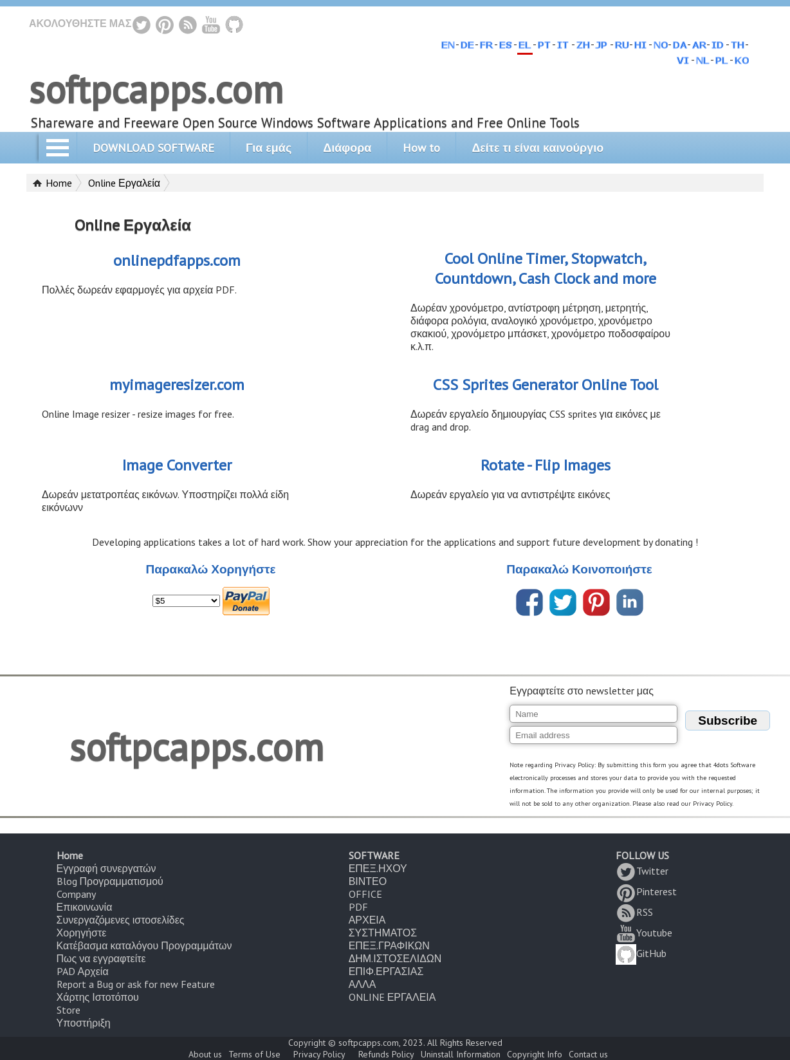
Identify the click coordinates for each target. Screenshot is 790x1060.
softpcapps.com (156, 89)
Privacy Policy (319, 1054)
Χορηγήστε (82, 932)
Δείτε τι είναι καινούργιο (537, 147)
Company (76, 894)
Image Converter (177, 465)
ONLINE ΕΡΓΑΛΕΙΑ (392, 996)
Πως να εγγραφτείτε (101, 958)
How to (421, 147)
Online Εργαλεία (124, 182)
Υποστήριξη (84, 1022)
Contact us (588, 1054)
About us (205, 1054)
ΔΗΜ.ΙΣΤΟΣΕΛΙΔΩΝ (395, 958)
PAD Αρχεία (83, 971)
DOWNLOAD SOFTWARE (153, 147)
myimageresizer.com (176, 385)
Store (68, 1009)
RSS (634, 912)
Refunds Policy (386, 1054)
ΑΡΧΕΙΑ (367, 919)
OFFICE (365, 894)
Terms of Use (254, 1054)
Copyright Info (534, 1054)
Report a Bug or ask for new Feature (136, 984)
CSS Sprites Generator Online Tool (545, 385)
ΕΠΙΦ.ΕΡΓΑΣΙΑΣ (386, 971)
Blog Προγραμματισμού (110, 881)
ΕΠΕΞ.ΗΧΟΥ (378, 868)
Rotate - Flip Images (546, 465)
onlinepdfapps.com (177, 260)
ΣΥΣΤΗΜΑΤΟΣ (383, 932)
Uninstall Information (461, 1054)
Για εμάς (268, 147)
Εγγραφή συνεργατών (106, 868)
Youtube (644, 932)
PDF (358, 906)
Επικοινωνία (85, 906)
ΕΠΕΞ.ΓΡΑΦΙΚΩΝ (389, 945)
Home (59, 182)
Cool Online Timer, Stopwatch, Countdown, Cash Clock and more (545, 268)
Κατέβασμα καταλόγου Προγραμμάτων (144, 945)
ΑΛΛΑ (362, 984)
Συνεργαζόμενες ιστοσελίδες (121, 919)
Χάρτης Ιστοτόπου (98, 996)
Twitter (642, 870)
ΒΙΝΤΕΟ (368, 881)
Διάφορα (347, 147)
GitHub (641, 953)
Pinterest (646, 891)
